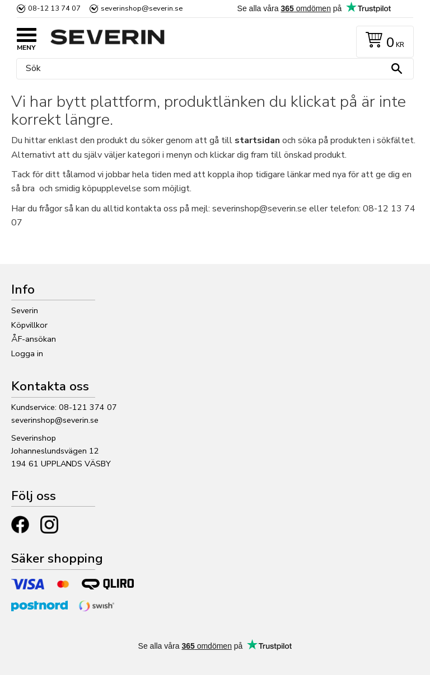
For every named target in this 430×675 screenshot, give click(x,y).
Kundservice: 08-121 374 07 (64, 407)
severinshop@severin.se (55, 420)
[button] (28, 36)
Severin (24, 310)
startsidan (257, 140)
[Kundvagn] (382, 42)
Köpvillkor (29, 325)
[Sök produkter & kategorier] (212, 69)
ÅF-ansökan (33, 338)
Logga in (27, 353)
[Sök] (396, 69)
